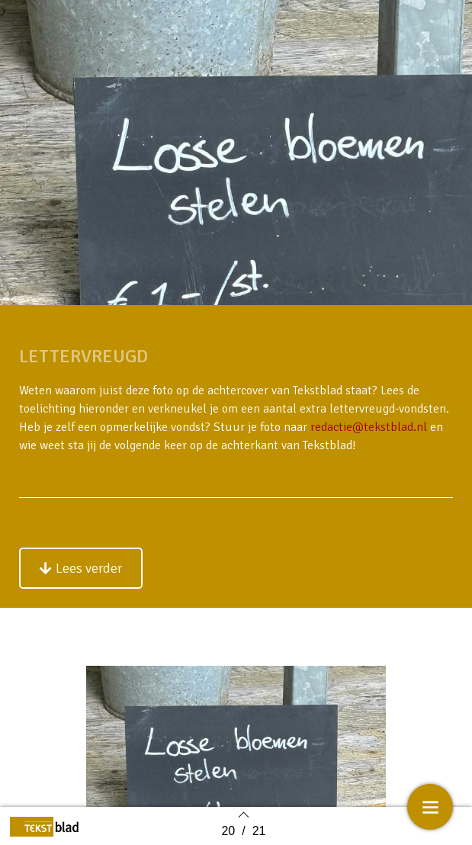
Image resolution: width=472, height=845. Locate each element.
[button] (81, 568)
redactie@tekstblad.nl (368, 427)
